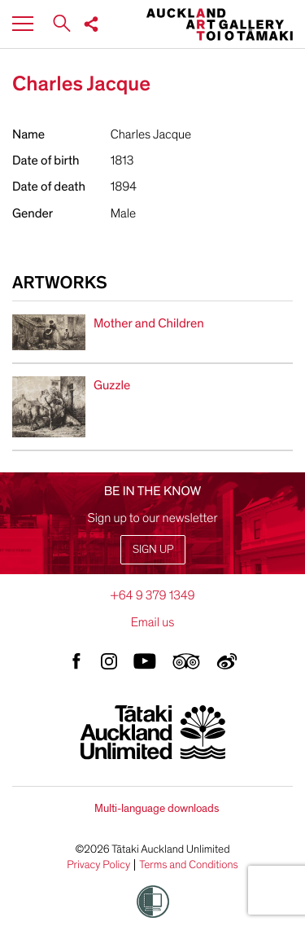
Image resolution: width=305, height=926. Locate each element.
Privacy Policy (98, 865)
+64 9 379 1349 (152, 595)
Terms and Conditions (188, 865)
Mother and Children (149, 323)
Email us (153, 622)
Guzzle (112, 385)
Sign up (153, 549)
